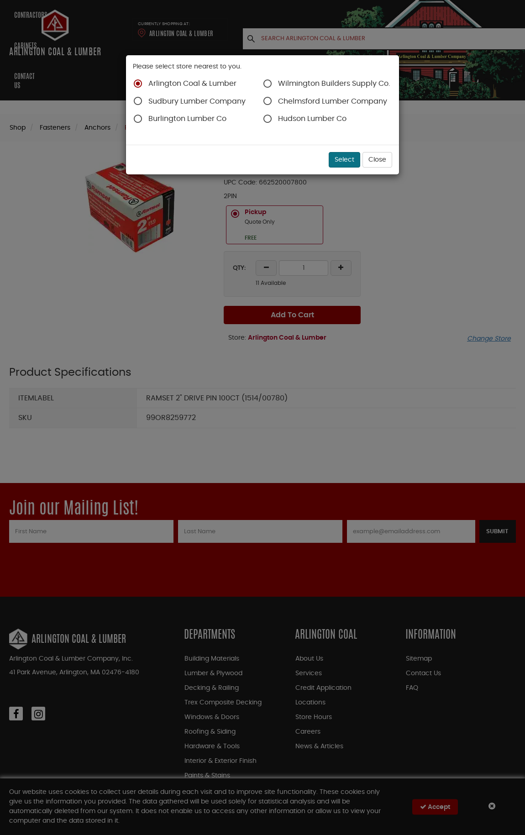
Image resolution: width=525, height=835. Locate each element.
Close (377, 160)
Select (344, 160)
